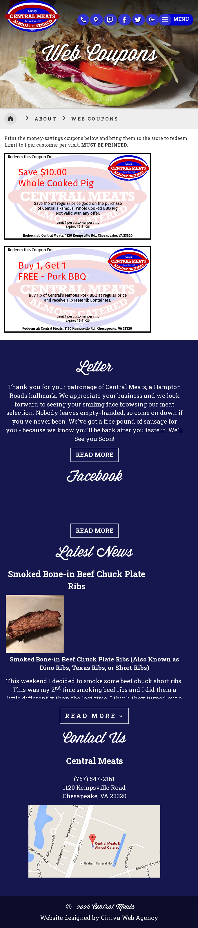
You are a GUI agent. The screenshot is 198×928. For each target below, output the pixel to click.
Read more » (94, 716)
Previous (4, 52)
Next (193, 52)
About (46, 119)
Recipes (110, 19)
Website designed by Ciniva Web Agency (99, 918)
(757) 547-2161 (94, 779)
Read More (94, 455)
